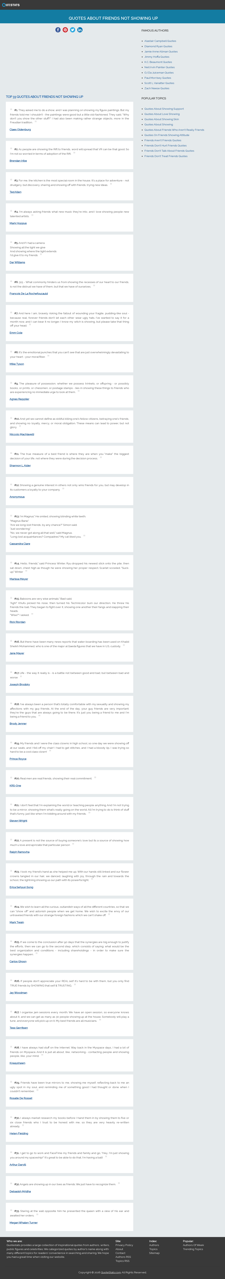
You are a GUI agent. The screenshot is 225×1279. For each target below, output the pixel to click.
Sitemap (154, 1252)
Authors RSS (123, 1256)
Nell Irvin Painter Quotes (159, 67)
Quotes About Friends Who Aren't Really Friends (174, 129)
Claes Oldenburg (20, 129)
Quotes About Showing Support (164, 108)
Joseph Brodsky (20, 684)
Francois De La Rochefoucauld (29, 293)
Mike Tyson (17, 363)
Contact (120, 1252)
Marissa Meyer (19, 578)
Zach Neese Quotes (156, 88)
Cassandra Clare (20, 543)
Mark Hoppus (18, 223)
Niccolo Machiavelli (22, 434)
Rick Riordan (17, 622)
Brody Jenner (18, 723)
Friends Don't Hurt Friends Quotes (165, 145)
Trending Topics (193, 1249)
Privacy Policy (124, 1245)
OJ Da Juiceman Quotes (159, 72)
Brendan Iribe (18, 160)
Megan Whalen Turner (24, 1222)
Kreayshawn (17, 1063)
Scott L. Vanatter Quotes (159, 83)
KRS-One (15, 785)
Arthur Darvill (18, 1164)
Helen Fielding (19, 1133)
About (119, 1249)
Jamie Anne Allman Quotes (161, 51)
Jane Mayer (17, 653)
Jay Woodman (18, 992)
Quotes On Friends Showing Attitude (166, 135)
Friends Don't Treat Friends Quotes (166, 156)
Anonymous (17, 496)
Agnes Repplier (19, 399)
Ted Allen (15, 191)
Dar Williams (17, 262)
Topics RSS (122, 1260)
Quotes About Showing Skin (161, 119)
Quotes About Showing (158, 124)
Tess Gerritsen (19, 1027)
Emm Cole (16, 332)
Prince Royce (18, 758)
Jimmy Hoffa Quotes (156, 56)
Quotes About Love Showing (162, 113)
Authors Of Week (193, 1245)
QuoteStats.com (111, 1272)
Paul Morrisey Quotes (157, 77)
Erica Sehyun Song (21, 887)
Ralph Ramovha (19, 851)
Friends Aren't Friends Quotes (162, 140)
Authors (154, 1245)
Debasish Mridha (20, 1191)
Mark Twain (17, 922)
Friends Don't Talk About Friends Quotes (169, 150)
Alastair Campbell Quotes (160, 40)
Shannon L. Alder (20, 465)
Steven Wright (18, 820)
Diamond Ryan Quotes (158, 46)
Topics (153, 1249)
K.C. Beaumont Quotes (158, 62)
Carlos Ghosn (18, 961)
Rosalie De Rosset (21, 1098)
